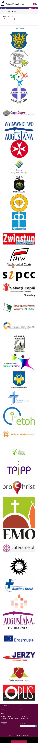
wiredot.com (27, 735)
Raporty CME (3, 706)
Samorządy (21, 710)
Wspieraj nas (33, 8)
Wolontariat (2, 713)
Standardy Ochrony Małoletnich (5, 711)
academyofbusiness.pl (24, 739)
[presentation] (25, 728)
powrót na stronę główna (8, 19)
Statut (1, 710)
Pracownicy (2, 712)
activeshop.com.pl (16, 739)
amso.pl (11, 739)
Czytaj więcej (4, 723)
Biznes (21, 706)
